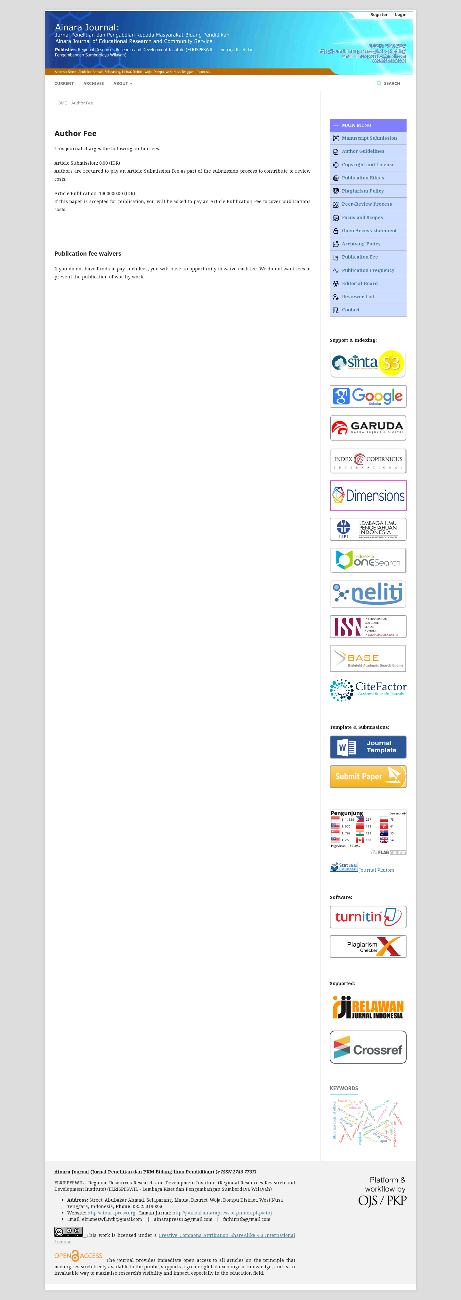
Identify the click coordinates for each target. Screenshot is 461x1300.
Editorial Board (355, 283)
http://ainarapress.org (111, 1213)
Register (379, 14)
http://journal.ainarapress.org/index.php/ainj (222, 1213)
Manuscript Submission (365, 138)
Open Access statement (365, 230)
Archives (94, 83)
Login (401, 14)
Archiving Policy (357, 244)
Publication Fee (355, 257)
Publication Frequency (363, 270)
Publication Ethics (358, 178)
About (121, 83)
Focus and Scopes (358, 217)
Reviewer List (353, 296)
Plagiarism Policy (358, 191)
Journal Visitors (376, 870)
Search (391, 83)
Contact (346, 310)
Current (64, 83)
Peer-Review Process (362, 204)
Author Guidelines (358, 151)
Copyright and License (364, 164)
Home (60, 103)
